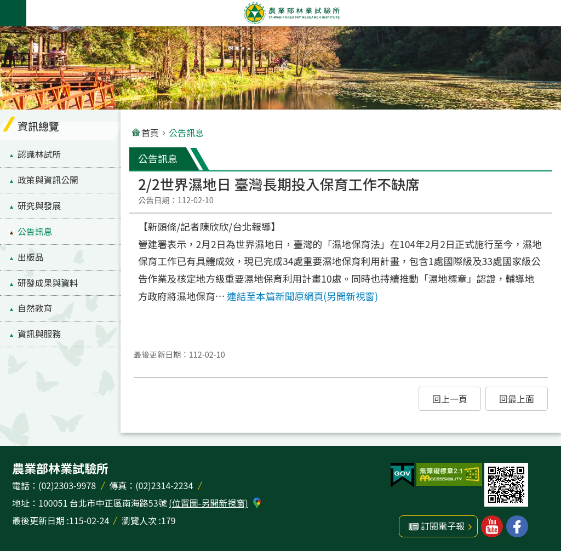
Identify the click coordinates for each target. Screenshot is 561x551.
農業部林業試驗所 (291, 13)
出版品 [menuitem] (31, 257)
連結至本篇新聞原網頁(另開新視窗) (302, 296)
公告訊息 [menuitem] (35, 231)
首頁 (150, 132)
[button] (450, 399)
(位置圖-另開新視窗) (208, 502)
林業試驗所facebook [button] (517, 526)
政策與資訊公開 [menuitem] (48, 180)
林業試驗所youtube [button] (492, 526)
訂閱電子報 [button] (443, 525)
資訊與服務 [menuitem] (39, 334)
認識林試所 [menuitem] (39, 154)
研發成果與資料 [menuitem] (48, 283)
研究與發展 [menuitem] (39, 205)
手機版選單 (13, 13)
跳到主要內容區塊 (5, 5)
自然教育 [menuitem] (35, 308)
